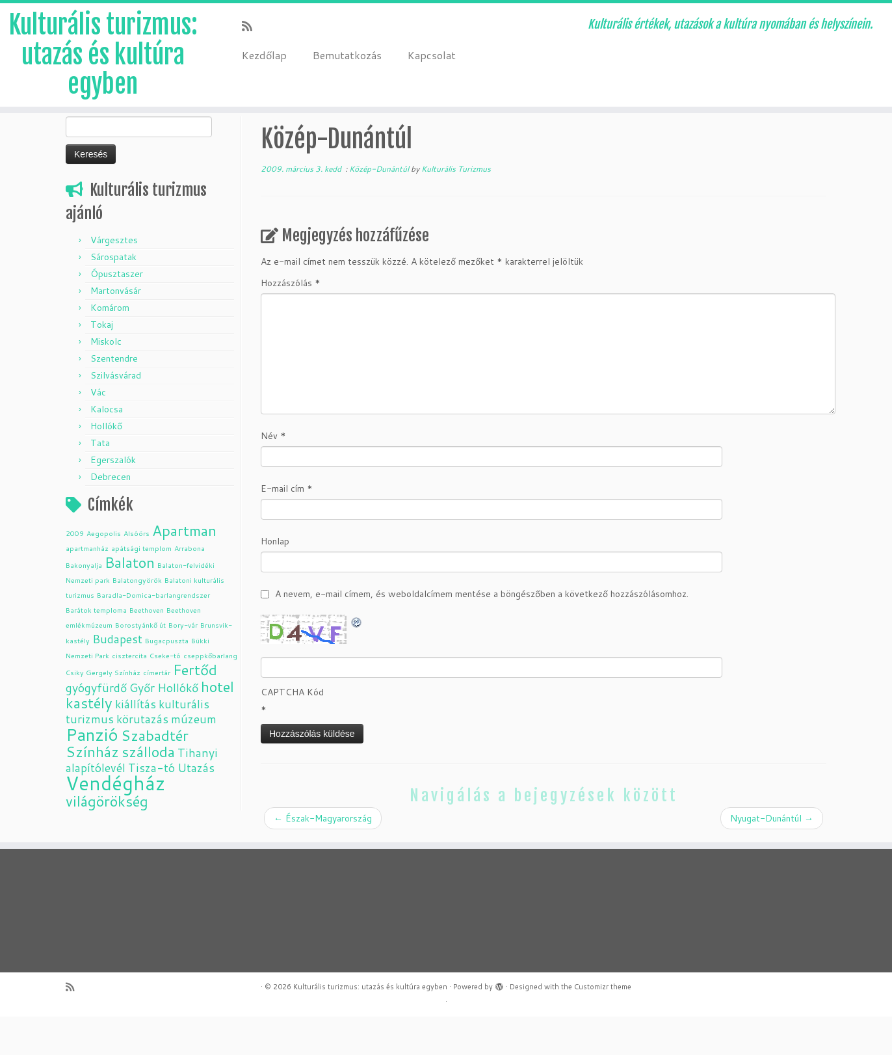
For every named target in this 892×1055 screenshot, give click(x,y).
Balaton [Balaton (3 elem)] (130, 601)
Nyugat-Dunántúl (771, 856)
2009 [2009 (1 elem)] (75, 571)
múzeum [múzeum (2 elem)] (193, 757)
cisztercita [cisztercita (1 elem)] (129, 694)
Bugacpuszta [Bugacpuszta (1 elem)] (167, 679)
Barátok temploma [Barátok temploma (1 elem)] (96, 648)
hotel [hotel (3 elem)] (217, 725)
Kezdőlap (264, 54)
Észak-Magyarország (323, 856)
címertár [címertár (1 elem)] (156, 710)
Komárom (109, 346)
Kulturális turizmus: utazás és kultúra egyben (103, 57)
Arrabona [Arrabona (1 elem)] (189, 586)
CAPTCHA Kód (292, 730)
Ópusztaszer (116, 312)
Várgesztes (114, 278)
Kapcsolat (432, 54)
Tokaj (101, 362)
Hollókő (106, 464)
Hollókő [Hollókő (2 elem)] (177, 726)
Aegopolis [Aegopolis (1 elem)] (103, 571)
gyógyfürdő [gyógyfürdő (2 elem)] (96, 726)
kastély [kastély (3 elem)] (89, 741)
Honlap (275, 579)
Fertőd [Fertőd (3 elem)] (195, 708)
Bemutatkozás (347, 54)
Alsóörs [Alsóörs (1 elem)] (137, 571)
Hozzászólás (291, 321)
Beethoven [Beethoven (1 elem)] (146, 648)
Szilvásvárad (115, 413)
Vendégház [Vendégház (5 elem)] (115, 821)
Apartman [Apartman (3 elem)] (184, 569)
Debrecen (110, 515)
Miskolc (106, 379)
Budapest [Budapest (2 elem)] (117, 677)
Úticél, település (148, 141)
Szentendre (114, 396)
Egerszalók (113, 498)
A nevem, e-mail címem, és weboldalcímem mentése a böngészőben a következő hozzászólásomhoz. (482, 632)
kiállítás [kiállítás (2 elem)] (135, 742)
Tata (100, 481)
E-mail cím (287, 526)
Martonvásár (115, 329)
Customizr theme (602, 1025)
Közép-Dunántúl (226, 141)
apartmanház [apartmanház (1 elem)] (87, 586)
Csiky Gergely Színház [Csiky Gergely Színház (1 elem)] (103, 710)
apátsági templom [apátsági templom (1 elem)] (141, 586)
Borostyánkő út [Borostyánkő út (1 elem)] (140, 663)
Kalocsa (106, 447)
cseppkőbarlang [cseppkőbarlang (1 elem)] (210, 694)
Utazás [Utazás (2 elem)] (196, 806)
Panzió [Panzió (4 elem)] (92, 772)
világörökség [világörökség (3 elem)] (107, 839)
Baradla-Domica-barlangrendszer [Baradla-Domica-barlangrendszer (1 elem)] (153, 633)
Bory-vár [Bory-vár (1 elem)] (183, 663)
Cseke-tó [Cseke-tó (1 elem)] (165, 694)
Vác (98, 430)
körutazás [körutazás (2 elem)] (142, 757)
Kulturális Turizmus (456, 207)
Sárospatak (113, 295)
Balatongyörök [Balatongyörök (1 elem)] (137, 618)
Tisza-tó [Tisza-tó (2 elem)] (151, 806)
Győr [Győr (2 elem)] (142, 726)
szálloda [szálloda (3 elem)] (148, 790)
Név (273, 474)
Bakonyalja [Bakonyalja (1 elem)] (84, 603)
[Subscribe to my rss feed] (251, 26)
